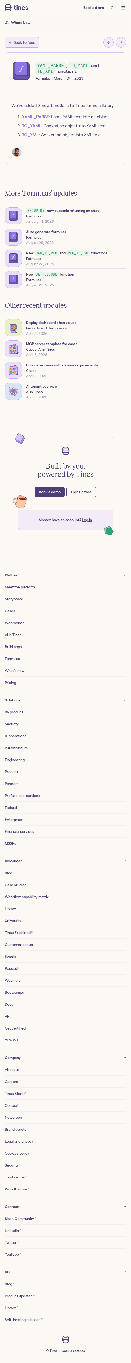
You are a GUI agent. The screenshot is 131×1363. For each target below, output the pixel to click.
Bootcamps (14, 992)
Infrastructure (16, 748)
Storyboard (14, 599)
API (7, 1016)
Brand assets (16, 1129)
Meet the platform (20, 587)
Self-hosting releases (24, 1319)
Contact (11, 1105)
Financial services (19, 831)
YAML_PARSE (35, 116)
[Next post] (121, 42)
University (13, 921)
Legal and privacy (19, 1141)
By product (14, 712)
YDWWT (12, 1040)
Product (11, 772)
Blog (8, 873)
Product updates (20, 1295)
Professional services (22, 796)
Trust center (16, 1177)
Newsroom (14, 1117)
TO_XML (30, 134)
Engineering (15, 760)
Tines (54, 1350)
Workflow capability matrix (27, 897)
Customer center (19, 944)
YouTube (13, 1254)
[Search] (112, 7)
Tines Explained (19, 932)
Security (12, 724)
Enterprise (13, 819)
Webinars (12, 980)
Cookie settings (73, 1350)
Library (10, 909)
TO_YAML (31, 125)
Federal (11, 807)
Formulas (12, 659)
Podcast (11, 968)
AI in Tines (13, 635)
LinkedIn (13, 1230)
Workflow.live (17, 1189)
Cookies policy (17, 1153)
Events (10, 956)
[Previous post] (108, 42)
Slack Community (20, 1218)
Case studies (15, 885)
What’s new (14, 670)
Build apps (13, 647)
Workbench (14, 623)
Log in (87, 520)
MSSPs (10, 843)
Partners (12, 784)
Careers (11, 1081)
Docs (9, 1004)
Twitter (12, 1242)
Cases (10, 611)
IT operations (15, 736)
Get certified (15, 1028)
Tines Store (15, 1093)
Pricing (10, 682)
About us (12, 1070)
